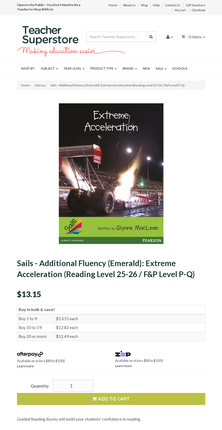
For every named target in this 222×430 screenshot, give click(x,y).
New (146, 68)
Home (113, 5)
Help (156, 5)
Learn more (25, 366)
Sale (161, 68)
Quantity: (40, 385)
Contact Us (172, 5)
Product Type (103, 68)
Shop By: (28, 68)
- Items (193, 36)
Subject (49, 68)
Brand (130, 68)
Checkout (198, 10)
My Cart (180, 10)
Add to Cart (111, 399)
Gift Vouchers (195, 5)
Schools (179, 68)
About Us (129, 5)
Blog (144, 5)
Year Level (74, 68)
